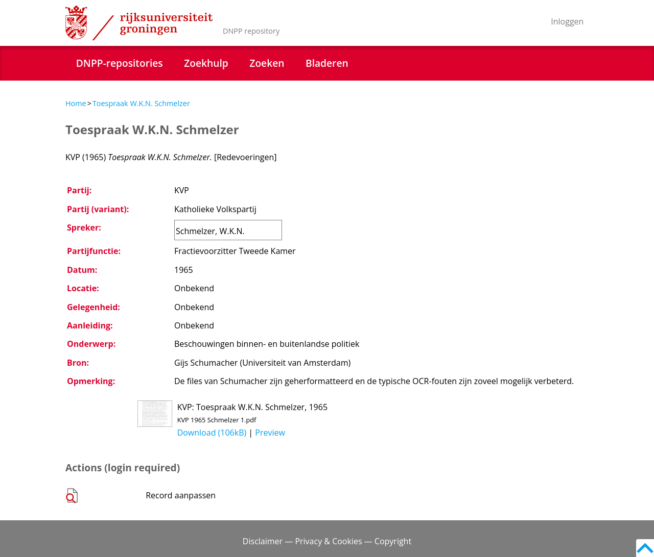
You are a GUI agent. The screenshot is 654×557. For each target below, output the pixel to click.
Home (75, 103)
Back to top (645, 548)
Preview (270, 432)
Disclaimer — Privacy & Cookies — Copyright (327, 541)
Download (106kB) (212, 432)
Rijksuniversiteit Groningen (139, 23)
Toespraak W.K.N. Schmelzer (141, 103)
